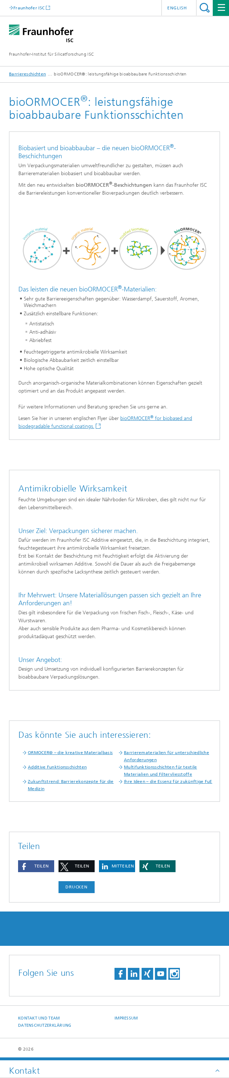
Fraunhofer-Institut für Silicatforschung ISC (51, 54)
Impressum (126, 1018)
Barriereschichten (27, 74)
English (177, 7)
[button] (36, 866)
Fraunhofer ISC (28, 7)
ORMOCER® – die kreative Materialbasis (70, 752)
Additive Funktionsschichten (57, 767)
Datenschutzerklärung (45, 1025)
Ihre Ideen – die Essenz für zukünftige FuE (168, 781)
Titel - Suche (204, 8)
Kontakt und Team (39, 1018)
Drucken (76, 886)
